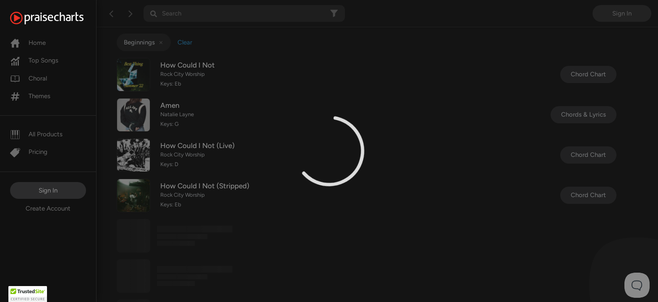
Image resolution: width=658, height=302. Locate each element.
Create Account (48, 208)
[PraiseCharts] (57, 18)
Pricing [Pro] (28, 152)
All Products (36, 134)
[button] (27, 294)
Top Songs (34, 60)
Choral (28, 78)
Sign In (48, 190)
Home (28, 43)
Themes (30, 96)
